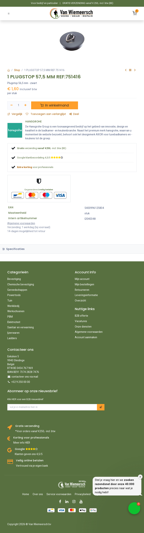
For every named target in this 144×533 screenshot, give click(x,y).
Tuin (9, 300)
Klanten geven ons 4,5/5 (29, 454)
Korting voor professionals (31, 437)
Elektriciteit (13, 322)
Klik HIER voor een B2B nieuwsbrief (25, 399)
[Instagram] (75, 501)
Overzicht (80, 300)
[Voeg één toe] (25, 105)
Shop (17, 70)
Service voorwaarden (58, 494)
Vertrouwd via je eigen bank (32, 465)
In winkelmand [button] (54, 105)
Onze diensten (83, 326)
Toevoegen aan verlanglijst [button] (46, 114)
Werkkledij (13, 305)
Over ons (38, 494)
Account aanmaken (86, 337)
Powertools (14, 295)
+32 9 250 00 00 (20, 381)
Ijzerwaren (13, 332)
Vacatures (81, 321)
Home (25, 494)
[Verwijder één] (11, 105)
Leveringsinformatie (86, 295)
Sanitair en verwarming (20, 327)
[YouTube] (82, 501)
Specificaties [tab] (13, 249)
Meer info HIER (21, 442)
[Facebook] (61, 501)
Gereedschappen (17, 289)
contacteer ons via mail (24, 376)
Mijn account (82, 278)
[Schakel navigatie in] (8, 13)
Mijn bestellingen (84, 284)
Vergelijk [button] (15, 114)
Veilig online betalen (30, 460)
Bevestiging (14, 278)
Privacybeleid (83, 494)
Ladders (12, 338)
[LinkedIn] (68, 501)
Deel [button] (74, 114)
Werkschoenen (15, 311)
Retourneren (82, 289)
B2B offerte (81, 315)
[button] (100, 407)
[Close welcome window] (140, 477)
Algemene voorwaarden (89, 331)
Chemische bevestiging (20, 284)
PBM (10, 316)
